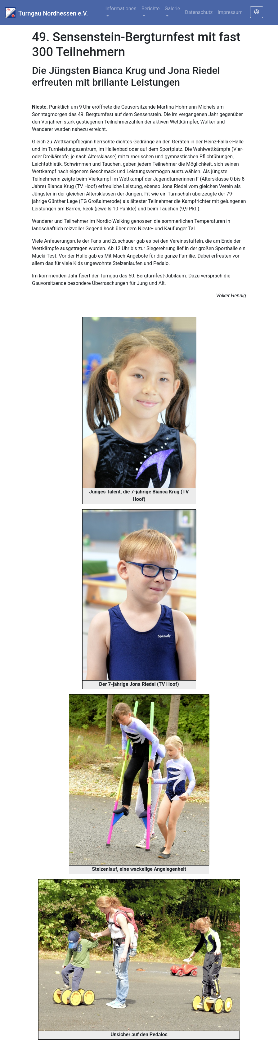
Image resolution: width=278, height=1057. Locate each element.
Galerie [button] (172, 8)
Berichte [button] (150, 8)
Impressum (230, 12)
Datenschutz (199, 12)
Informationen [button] (120, 8)
